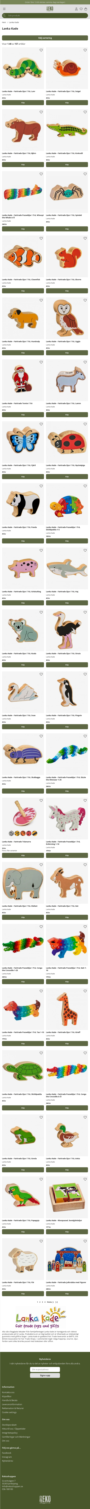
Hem (4, 22)
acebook (7, 1452)
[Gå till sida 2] (40, 1302)
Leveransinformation (12, 1404)
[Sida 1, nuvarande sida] (37, 1302)
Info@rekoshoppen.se (12, 1486)
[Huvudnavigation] (4, 9)
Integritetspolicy (9, 1432)
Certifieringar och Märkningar (16, 1436)
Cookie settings (9, 1412)
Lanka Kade (14, 22)
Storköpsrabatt (9, 1424)
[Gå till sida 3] (42, 1302)
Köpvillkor (7, 1396)
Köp (23, 855)
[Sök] (45, 15)
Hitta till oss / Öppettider (14, 1428)
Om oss (5, 1440)
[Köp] (23, 102)
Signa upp (45, 1375)
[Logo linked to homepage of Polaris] (49, 9)
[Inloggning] (76, 9)
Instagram (7, 1457)
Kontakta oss (8, 1392)
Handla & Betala (9, 1400)
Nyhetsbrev (7, 1460)
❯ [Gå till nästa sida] (50, 1302)
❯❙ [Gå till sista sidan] (56, 1302)
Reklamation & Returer (13, 1408)
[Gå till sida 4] (45, 1302)
